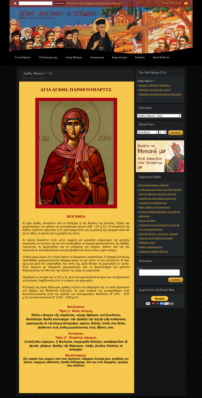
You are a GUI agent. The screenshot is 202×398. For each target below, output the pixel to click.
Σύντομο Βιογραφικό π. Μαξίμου (154, 185)
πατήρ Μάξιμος (74, 57)
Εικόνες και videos (147, 220)
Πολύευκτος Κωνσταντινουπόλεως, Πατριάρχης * (160, 96)
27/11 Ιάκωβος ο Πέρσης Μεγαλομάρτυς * (101, 3)
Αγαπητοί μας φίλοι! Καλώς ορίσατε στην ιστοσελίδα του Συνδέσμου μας (157, 200)
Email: (140, 268)
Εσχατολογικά (119, 57)
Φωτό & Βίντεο (161, 57)
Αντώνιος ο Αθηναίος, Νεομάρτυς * (155, 85)
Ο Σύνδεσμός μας (48, 57)
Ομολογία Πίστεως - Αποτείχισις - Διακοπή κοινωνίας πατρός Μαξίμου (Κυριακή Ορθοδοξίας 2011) (158, 238)
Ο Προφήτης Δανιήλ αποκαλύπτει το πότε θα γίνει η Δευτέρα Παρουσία (159, 227)
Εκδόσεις (140, 57)
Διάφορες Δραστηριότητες (151, 247)
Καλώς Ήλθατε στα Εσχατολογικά (154, 207)
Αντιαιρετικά (97, 57)
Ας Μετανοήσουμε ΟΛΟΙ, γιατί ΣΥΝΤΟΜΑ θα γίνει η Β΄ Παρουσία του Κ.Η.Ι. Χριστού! (160, 191)
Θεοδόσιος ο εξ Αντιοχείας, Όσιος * (155, 89)
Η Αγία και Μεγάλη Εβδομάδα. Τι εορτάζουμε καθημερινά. (159, 213)
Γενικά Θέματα (23, 57)
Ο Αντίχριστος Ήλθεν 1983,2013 (153, 251)
